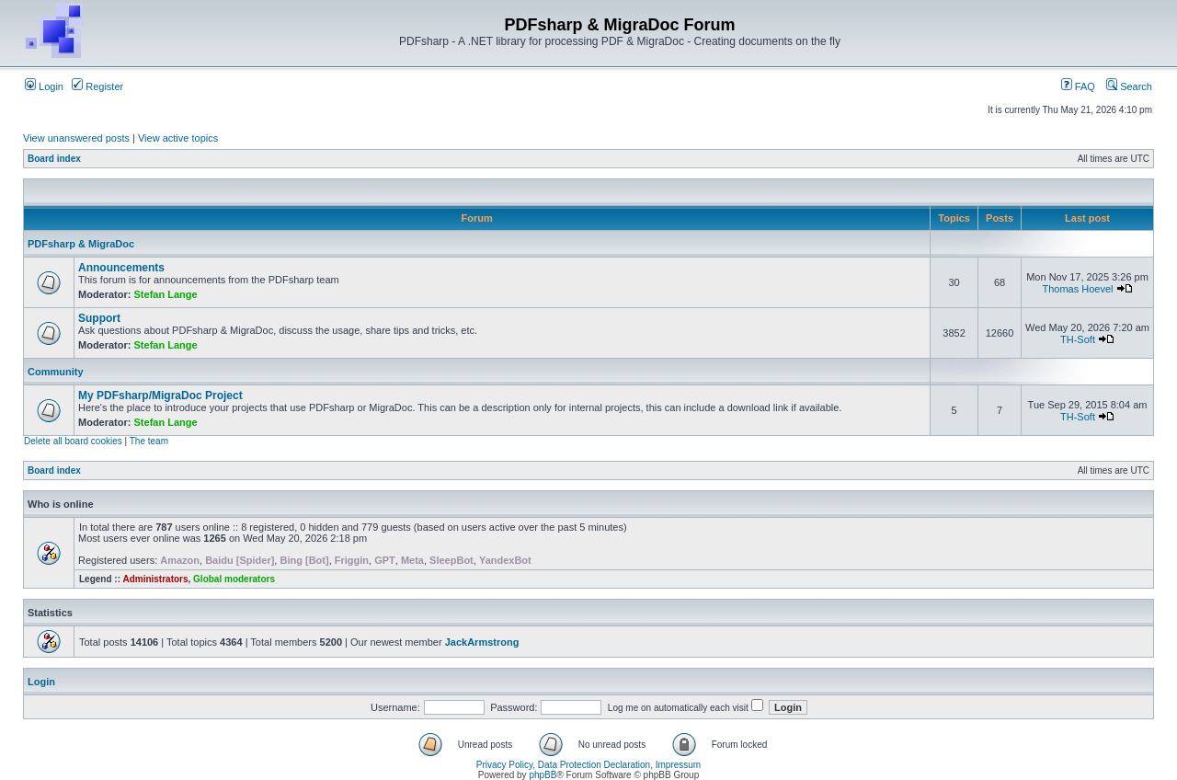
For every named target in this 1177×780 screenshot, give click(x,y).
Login (44, 86)
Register (97, 86)
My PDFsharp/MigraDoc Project (160, 395)
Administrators (155, 579)
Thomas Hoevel (1077, 288)
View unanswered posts (76, 137)
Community (56, 371)
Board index (54, 159)
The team (149, 441)
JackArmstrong (482, 642)
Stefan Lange (166, 294)
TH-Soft (1077, 339)
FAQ (1078, 86)
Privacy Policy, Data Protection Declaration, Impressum (588, 765)
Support (99, 318)
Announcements (121, 267)
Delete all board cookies (73, 441)
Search (1129, 86)
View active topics (178, 137)
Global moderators (234, 579)
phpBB (542, 775)
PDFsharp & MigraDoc (81, 243)
